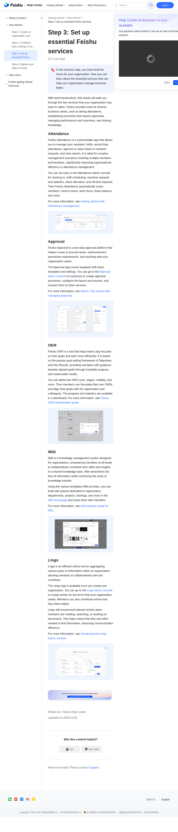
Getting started (64, 17)
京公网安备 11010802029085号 (100, 827)
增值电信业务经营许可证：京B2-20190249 (139, 827)
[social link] (11, 814)
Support (102, 782)
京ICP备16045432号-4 (70, 827)
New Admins (81, 17)
